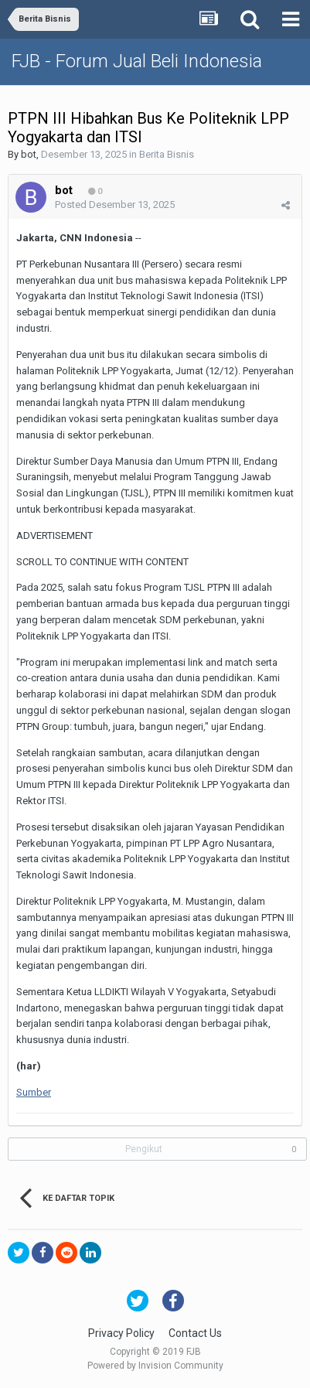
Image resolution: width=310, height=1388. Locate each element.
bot (28, 154)
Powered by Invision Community (155, 1365)
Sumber (33, 1092)
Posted (115, 204)
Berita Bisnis (166, 154)
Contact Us (195, 1333)
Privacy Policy (121, 1333)
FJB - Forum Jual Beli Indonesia (137, 61)
